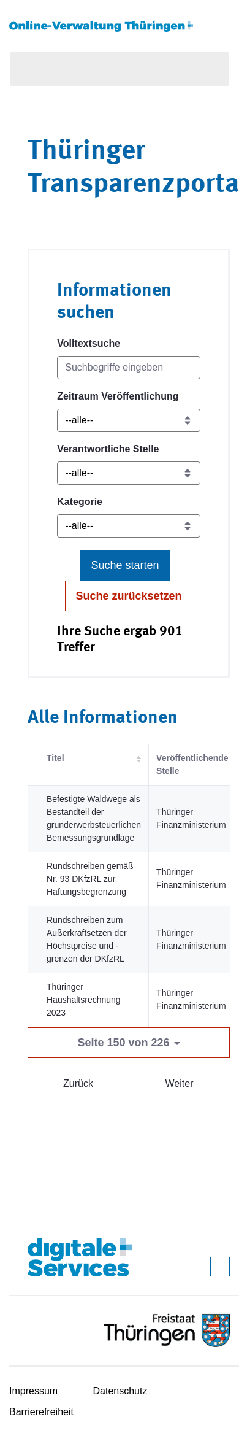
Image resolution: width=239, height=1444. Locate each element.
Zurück (78, 1083)
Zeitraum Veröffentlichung (117, 396)
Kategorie (79, 501)
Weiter (179, 1083)
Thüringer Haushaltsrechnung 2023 (84, 999)
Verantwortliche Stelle (108, 449)
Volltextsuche (88, 343)
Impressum (33, 1391)
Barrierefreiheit (41, 1412)
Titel (55, 758)
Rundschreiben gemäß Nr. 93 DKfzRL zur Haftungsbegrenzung (90, 879)
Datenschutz (120, 1391)
